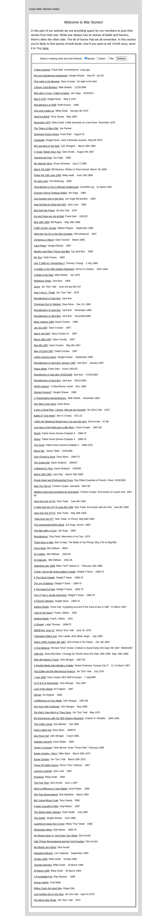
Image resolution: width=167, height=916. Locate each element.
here (45, 48)
